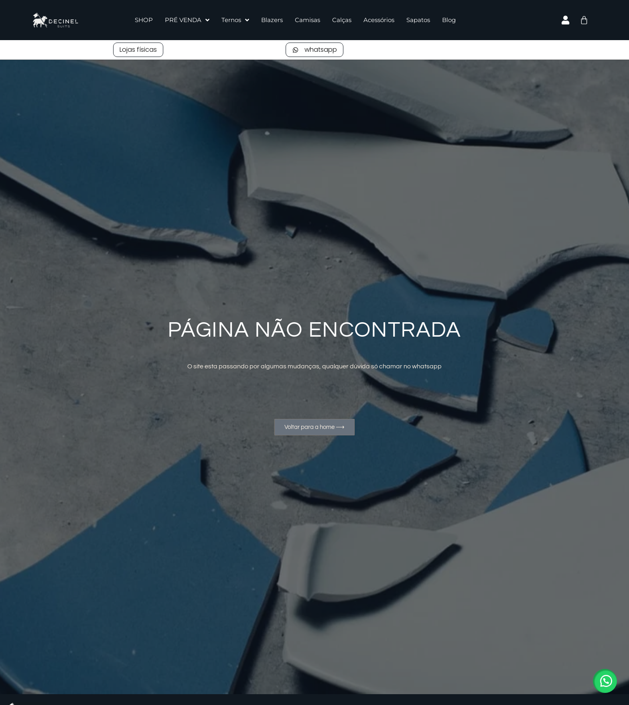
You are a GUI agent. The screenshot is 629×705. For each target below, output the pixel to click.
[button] (605, 681)
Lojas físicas (138, 49)
